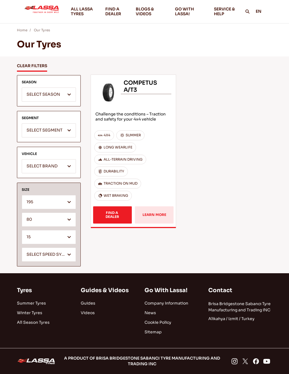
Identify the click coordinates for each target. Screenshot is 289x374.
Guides (88, 303)
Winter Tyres (29, 312)
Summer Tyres (31, 303)
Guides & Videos (105, 290)
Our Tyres (42, 30)
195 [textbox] (30, 202)
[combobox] (49, 95)
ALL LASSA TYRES (82, 11)
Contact (220, 290)
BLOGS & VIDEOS (151, 11)
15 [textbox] (29, 237)
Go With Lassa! (165, 290)
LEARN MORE (154, 215)
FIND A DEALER (113, 11)
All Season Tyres (33, 322)
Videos (88, 312)
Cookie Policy (157, 322)
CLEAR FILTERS (32, 65)
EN (262, 11)
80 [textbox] (29, 219)
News (150, 312)
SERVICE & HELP (224, 11)
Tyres (24, 290)
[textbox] (49, 95)
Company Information (166, 303)
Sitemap (153, 331)
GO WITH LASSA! (190, 11)
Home (22, 30)
